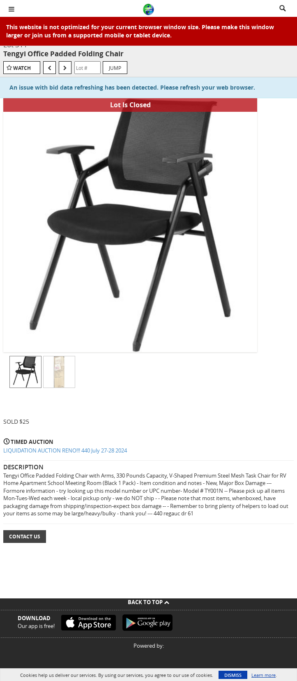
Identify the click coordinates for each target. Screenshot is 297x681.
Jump (115, 68)
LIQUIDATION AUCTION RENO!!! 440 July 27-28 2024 (65, 450)
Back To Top (148, 602)
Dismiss (233, 675)
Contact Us (24, 536)
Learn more (263, 675)
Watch (22, 68)
